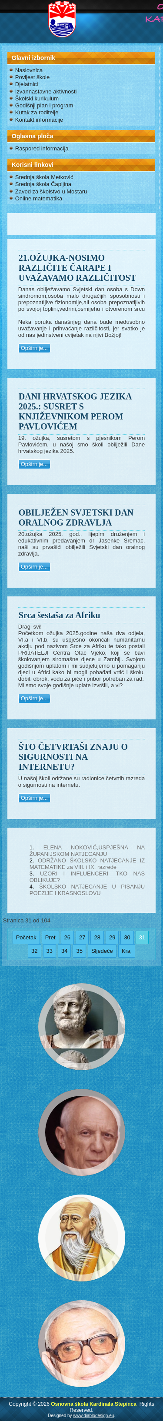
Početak (26, 937)
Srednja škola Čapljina (43, 184)
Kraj (127, 951)
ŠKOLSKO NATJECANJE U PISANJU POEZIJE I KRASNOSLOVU (87, 889)
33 (50, 951)
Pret (50, 937)
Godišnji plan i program (44, 105)
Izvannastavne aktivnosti (46, 91)
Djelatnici (26, 84)
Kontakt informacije (39, 119)
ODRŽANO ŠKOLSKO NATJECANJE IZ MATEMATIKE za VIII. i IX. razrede (87, 863)
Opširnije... (34, 348)
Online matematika (38, 198)
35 (79, 951)
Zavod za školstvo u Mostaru (51, 191)
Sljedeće (102, 951)
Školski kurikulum (37, 98)
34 (64, 951)
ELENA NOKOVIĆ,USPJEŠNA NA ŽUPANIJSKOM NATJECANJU (87, 850)
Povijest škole (32, 77)
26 (67, 937)
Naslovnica (29, 70)
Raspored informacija (42, 148)
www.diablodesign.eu (93, 1415)
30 (127, 937)
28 (97, 937)
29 (112, 937)
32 (34, 951)
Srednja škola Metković (44, 177)
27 (82, 937)
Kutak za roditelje (37, 112)
